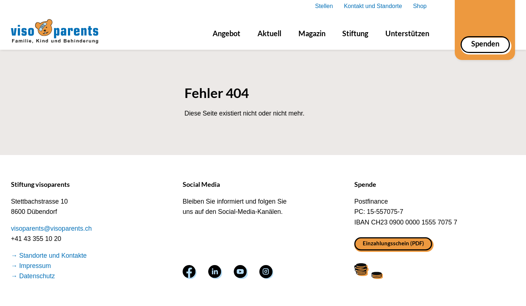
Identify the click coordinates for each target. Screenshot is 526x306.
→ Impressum (31, 265)
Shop (420, 6)
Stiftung (355, 33)
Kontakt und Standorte (373, 6)
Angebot (226, 33)
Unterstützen (407, 33)
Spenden (485, 43)
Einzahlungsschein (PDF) (393, 243)
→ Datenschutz (33, 276)
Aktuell (269, 33)
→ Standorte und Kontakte (49, 255)
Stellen (324, 6)
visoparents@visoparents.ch (51, 228)
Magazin (311, 33)
